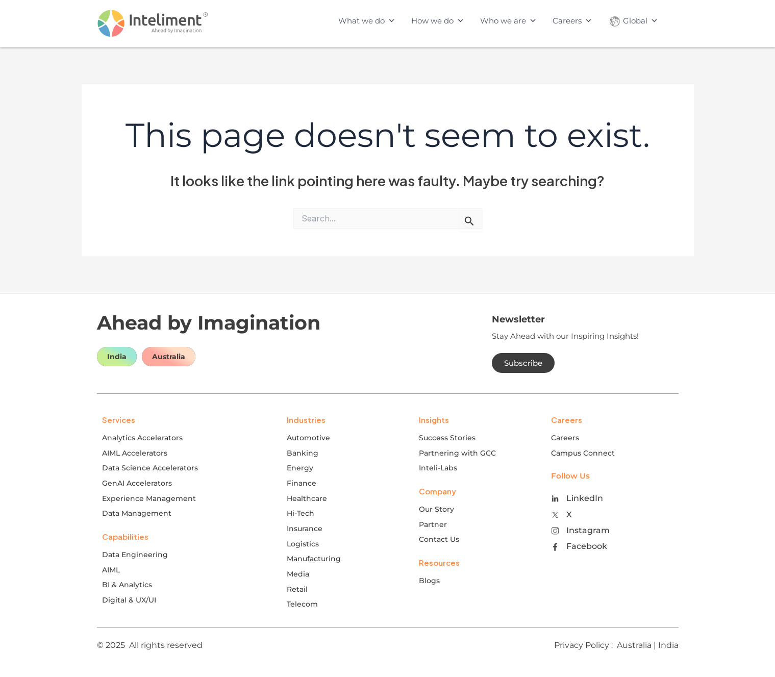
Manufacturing (314, 558)
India (117, 356)
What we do (366, 21)
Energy (300, 467)
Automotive (308, 437)
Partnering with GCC (457, 453)
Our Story (436, 509)
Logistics (303, 543)
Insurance (304, 528)
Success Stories (447, 437)
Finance (301, 483)
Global (633, 21)
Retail (297, 589)
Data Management (136, 513)
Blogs (429, 580)
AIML (111, 569)
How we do (437, 21)
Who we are (508, 21)
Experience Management (149, 498)
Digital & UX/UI (129, 600)
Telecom (302, 604)
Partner (433, 524)
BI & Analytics (127, 584)
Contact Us (439, 539)
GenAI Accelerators (137, 483)
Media (298, 574)
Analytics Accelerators (142, 437)
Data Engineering (135, 554)
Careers (572, 21)
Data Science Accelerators (150, 467)
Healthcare (307, 498)
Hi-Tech (300, 513)
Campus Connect (583, 453)
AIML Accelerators (134, 453)
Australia (168, 356)
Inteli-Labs (438, 467)
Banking (302, 453)
